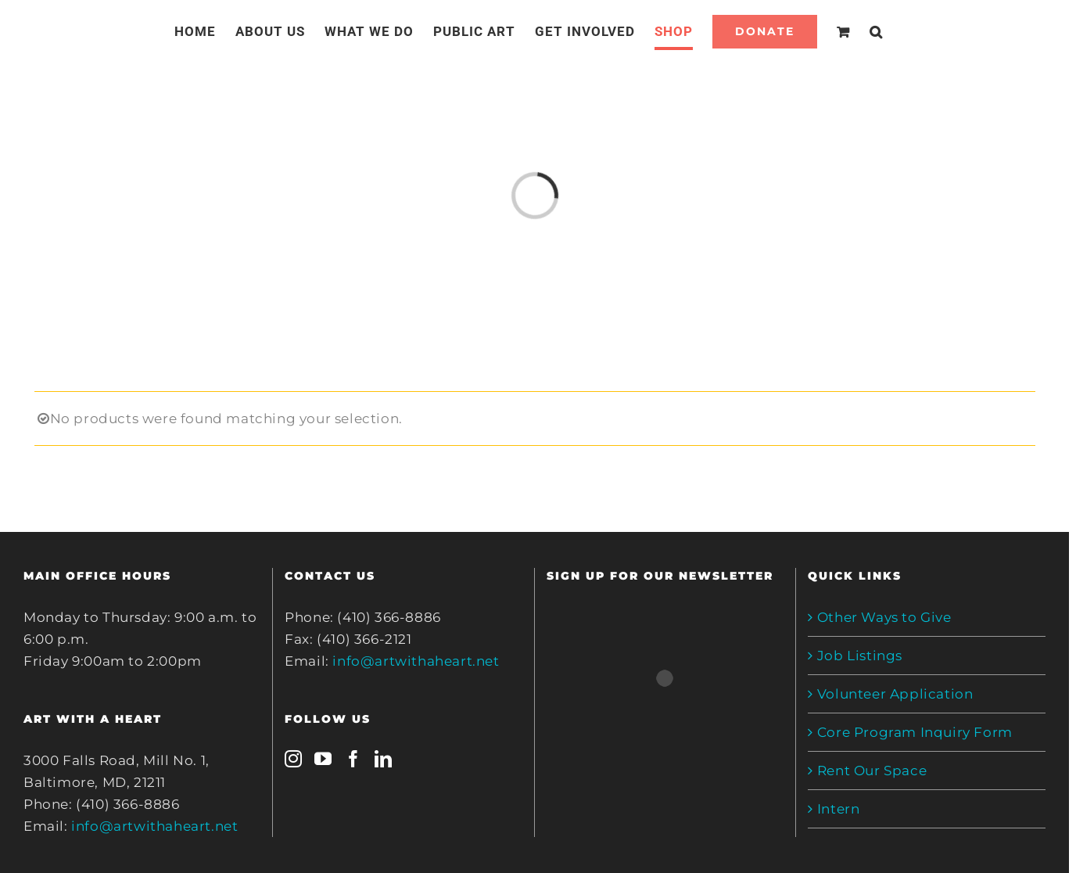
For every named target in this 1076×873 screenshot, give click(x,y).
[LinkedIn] (384, 758)
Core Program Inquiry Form (915, 732)
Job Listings (859, 655)
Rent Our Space (872, 770)
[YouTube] (323, 758)
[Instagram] (294, 758)
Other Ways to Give (884, 617)
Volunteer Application (895, 694)
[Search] (876, 31)
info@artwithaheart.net (154, 826)
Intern (838, 809)
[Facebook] (354, 758)
